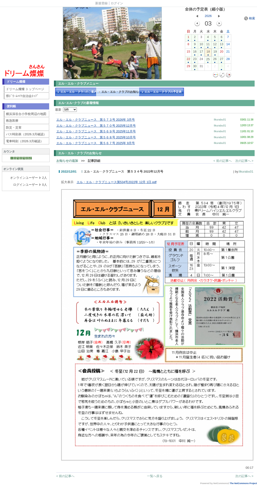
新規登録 (101, 3)
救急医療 (12, 120)
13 (221, 45)
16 (194, 52)
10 (201, 45)
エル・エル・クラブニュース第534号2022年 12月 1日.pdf (117, 182)
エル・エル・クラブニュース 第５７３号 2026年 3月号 (95, 119)
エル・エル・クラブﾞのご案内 (78, 91)
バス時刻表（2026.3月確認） (26, 134)
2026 (208, 16)
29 (188, 67)
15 (188, 52)
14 (228, 45)
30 (194, 67)
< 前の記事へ (222, 161)
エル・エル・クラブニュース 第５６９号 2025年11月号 (96, 131)
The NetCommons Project (243, 483)
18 (208, 52)
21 (228, 52)
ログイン (117, 3)
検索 (249, 18)
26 (214, 60)
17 (201, 52)
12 (214, 45)
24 (201, 60)
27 (221, 60)
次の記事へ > (244, 161)
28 (228, 60)
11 (208, 45)
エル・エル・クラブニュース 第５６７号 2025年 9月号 (95, 143)
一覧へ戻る (155, 476)
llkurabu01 (220, 119)
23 (194, 60)
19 (215, 52)
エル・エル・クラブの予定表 (163, 91)
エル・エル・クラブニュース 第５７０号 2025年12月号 (96, 125)
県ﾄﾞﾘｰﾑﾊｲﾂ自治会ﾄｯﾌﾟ (22, 96)
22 (188, 60)
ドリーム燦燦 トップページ (25, 89)
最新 (66, 109)
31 (201, 67)
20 (221, 52)
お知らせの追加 (67, 161)
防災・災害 (13, 127)
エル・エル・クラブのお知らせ (121, 91)
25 (208, 60)
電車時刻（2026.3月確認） (24, 141)
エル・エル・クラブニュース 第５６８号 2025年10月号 (96, 137)
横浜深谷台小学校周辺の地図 (26, 114)
